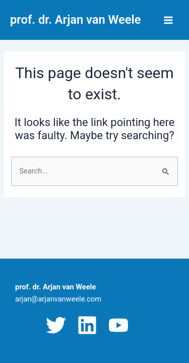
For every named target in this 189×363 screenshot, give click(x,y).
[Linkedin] (87, 325)
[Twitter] (56, 325)
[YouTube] (118, 325)
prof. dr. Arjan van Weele (75, 20)
